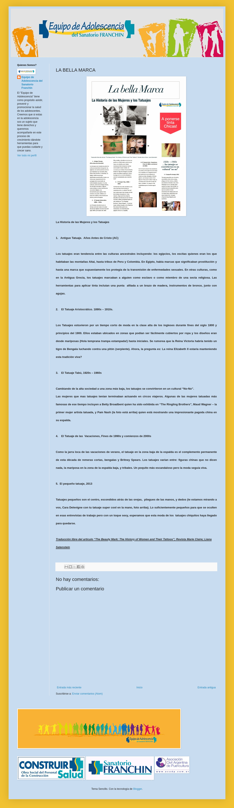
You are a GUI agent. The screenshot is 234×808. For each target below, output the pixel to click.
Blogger (137, 788)
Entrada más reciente (69, 687)
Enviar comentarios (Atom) (87, 693)
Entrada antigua (207, 687)
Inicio (140, 687)
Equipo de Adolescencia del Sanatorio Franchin (32, 82)
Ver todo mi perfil (26, 155)
